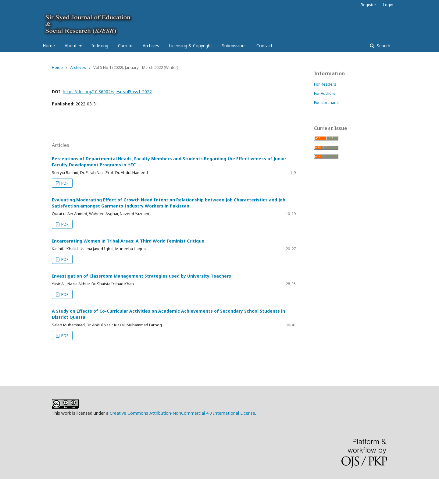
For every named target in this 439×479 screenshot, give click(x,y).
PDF (64, 183)
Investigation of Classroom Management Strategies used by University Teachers (141, 276)
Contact (264, 45)
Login (388, 4)
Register (368, 4)
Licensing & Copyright (190, 45)
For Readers (325, 84)
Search (383, 45)
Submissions (234, 45)
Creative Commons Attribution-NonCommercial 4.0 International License (182, 413)
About (71, 45)
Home (49, 45)
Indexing (99, 45)
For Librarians (326, 102)
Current (125, 45)
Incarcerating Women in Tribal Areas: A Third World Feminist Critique (128, 241)
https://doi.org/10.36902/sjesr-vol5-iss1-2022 (107, 91)
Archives (151, 45)
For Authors (324, 93)
